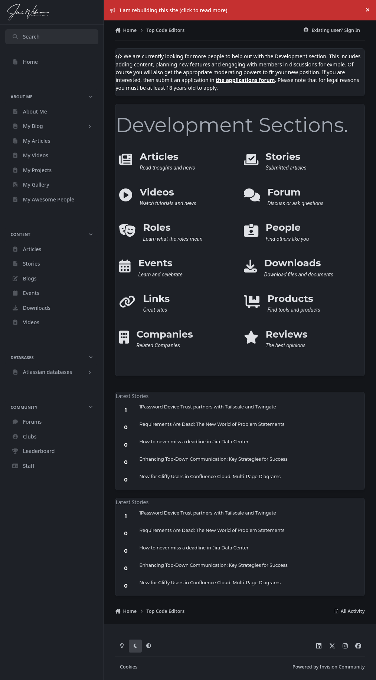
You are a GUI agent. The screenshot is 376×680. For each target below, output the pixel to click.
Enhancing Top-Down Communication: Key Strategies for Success (213, 459)
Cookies (128, 667)
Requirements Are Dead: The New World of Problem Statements (211, 424)
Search (25, 36)
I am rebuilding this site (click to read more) (169, 10)
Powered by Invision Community (328, 667)
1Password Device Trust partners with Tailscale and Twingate (207, 407)
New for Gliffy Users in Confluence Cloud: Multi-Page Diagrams (210, 476)
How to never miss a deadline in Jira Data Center (193, 441)
